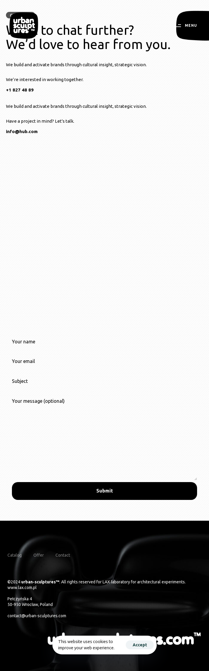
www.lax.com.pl (22, 587)
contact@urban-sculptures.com (36, 615)
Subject (104, 387)
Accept (140, 644)
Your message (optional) (104, 439)
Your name (104, 348)
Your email (104, 368)
